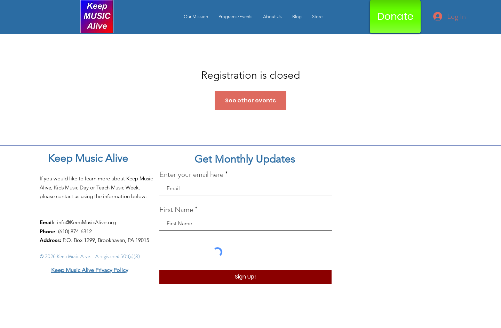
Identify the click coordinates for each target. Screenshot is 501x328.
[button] (235, 16)
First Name (176, 209)
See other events (250, 100)
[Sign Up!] (245, 277)
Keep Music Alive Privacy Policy (89, 270)
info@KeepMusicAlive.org (86, 222)
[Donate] (395, 16)
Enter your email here (191, 174)
